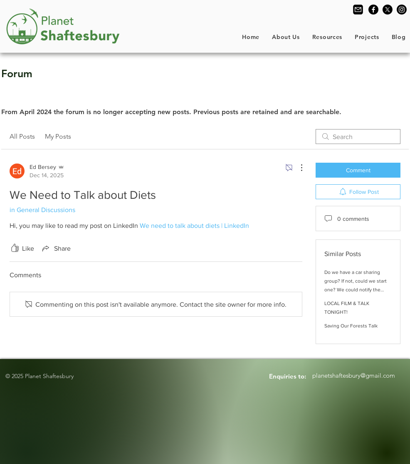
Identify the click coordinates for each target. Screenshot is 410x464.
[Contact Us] (358, 10)
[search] (358, 136)
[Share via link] (56, 248)
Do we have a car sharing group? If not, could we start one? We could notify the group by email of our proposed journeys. (355, 289)
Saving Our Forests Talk (351, 326)
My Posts (58, 136)
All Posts (22, 136)
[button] (286, 37)
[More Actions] (297, 168)
